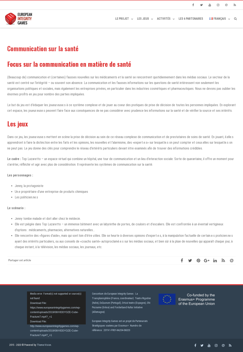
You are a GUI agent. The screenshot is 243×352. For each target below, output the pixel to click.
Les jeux (143, 18)
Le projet (122, 18)
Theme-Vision (44, 345)
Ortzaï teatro (128, 302)
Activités (164, 18)
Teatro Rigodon (143, 298)
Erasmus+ (123, 325)
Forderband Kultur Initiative (128, 307)
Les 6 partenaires (191, 18)
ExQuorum (105, 302)
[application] (56, 307)
